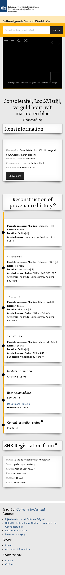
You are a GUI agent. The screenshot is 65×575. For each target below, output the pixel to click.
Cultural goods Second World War (26, 21)
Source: (10, 468)
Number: (10, 477)
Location (11, 233)
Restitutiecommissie (16, 530)
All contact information (17, 549)
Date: (9, 482)
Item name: (12, 167)
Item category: (13, 163)
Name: (9, 459)
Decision (12, 407)
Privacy (9, 560)
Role (9, 229)
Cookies (9, 564)
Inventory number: (15, 158)
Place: (9, 473)
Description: (12, 150)
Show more (15, 175)
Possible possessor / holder (21, 225)
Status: (9, 464)
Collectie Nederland (30, 509)
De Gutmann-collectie (18, 403)
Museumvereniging (15, 534)
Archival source (15, 237)
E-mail (8, 545)
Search (56, 30)
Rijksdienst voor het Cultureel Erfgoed (25, 519)
